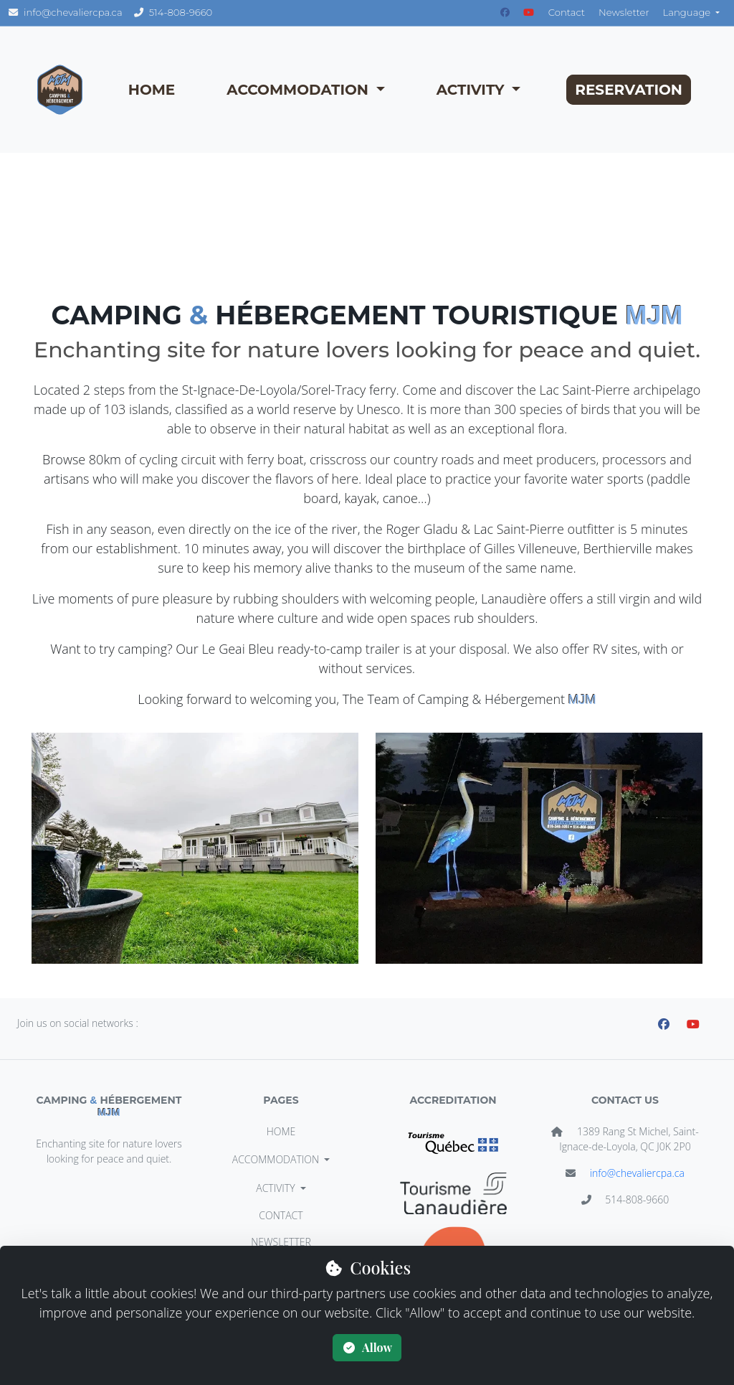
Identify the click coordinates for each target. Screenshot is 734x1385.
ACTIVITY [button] (472, 89)
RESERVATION (628, 89)
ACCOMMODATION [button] (299, 89)
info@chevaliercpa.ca (637, 1173)
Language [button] (688, 12)
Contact (566, 12)
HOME (152, 89)
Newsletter (624, 12)
